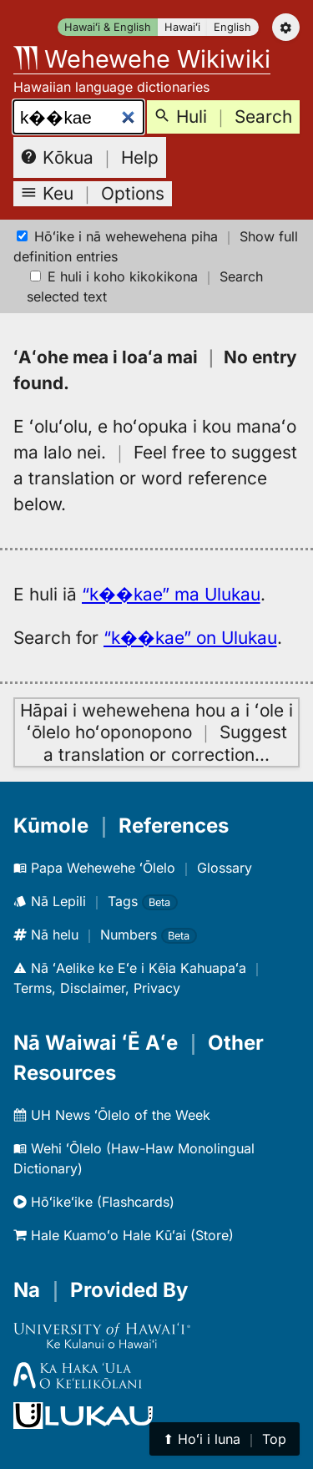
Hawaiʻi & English (107, 27)
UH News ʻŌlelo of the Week (111, 1115)
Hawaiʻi (182, 27)
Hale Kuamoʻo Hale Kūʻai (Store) (123, 1235)
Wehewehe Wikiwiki (141, 58)
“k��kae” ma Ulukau (171, 594)
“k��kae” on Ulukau (190, 637)
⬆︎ (224, 1439)
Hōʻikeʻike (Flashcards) (93, 1201)
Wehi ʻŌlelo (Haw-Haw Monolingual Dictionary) (134, 1158)
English (232, 27)
